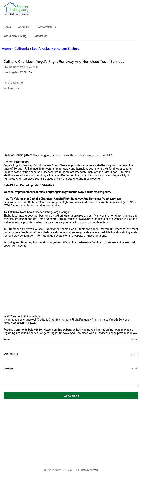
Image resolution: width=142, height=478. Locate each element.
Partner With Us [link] (46, 27)
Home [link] (7, 27)
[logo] (16, 8)
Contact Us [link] (40, 36)
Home (6, 49)
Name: (71, 339)
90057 (28, 72)
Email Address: (71, 354)
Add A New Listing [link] (15, 36)
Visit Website (12, 88)
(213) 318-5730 (13, 83)
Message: (71, 368)
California (21, 49)
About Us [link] (23, 27)
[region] (71, 124)
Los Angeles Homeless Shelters (56, 49)
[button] (71, 395)
